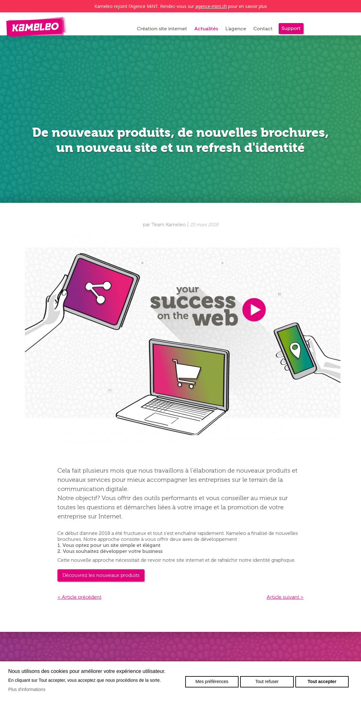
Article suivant (285, 597)
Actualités (206, 29)
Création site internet (162, 29)
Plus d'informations (26, 689)
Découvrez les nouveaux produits (100, 575)
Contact (263, 29)
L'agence (235, 29)
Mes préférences (211, 681)
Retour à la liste (77, 206)
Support (291, 28)
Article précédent (79, 597)
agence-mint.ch (211, 6)
